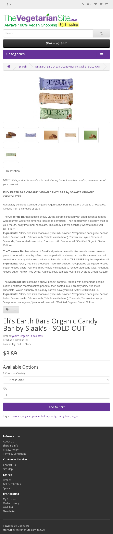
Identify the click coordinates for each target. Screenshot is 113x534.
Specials (7, 488)
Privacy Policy (10, 449)
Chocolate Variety (15, 373)
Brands (7, 480)
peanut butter (40, 416)
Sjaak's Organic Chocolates (26, 336)
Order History (11, 503)
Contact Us (9, 465)
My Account (9, 499)
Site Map (8, 469)
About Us (8, 441)
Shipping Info (10, 445)
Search (23, 66)
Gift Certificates (12, 484)
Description (13, 171)
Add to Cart (57, 407)
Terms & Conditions (14, 453)
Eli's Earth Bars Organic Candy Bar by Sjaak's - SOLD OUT (67, 66)
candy (52, 416)
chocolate (15, 416)
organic (26, 416)
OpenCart (23, 525)
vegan (75, 416)
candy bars (64, 416)
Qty (5, 388)
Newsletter (9, 511)
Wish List (8, 507)
